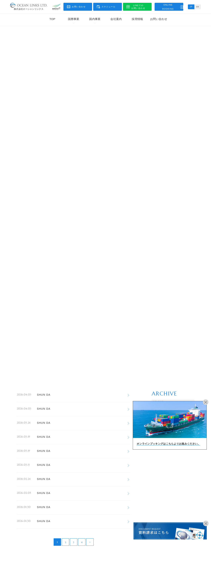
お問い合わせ (158, 19)
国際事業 (73, 19)
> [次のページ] (90, 542)
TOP (52, 19)
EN (197, 7)
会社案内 (116, 19)
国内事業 (94, 19)
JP (191, 7)
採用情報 (137, 19)
